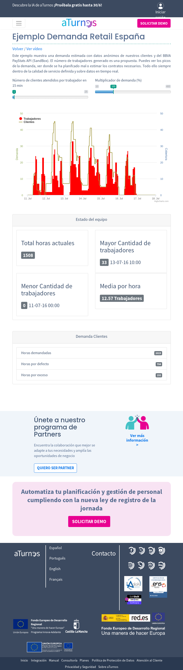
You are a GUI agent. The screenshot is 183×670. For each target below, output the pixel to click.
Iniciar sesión (160, 11)
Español (55, 547)
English (55, 568)
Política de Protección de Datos (113, 660)
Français (55, 579)
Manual (54, 660)
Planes (84, 660)
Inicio (24, 660)
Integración (39, 660)
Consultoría (69, 660)
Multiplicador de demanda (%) (118, 80)
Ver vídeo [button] (34, 48)
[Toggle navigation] (18, 23)
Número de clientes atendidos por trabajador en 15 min (49, 83)
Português (57, 558)
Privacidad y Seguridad (80, 667)
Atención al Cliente (149, 660)
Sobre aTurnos (108, 667)
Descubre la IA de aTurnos (57, 5)
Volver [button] (17, 48)
